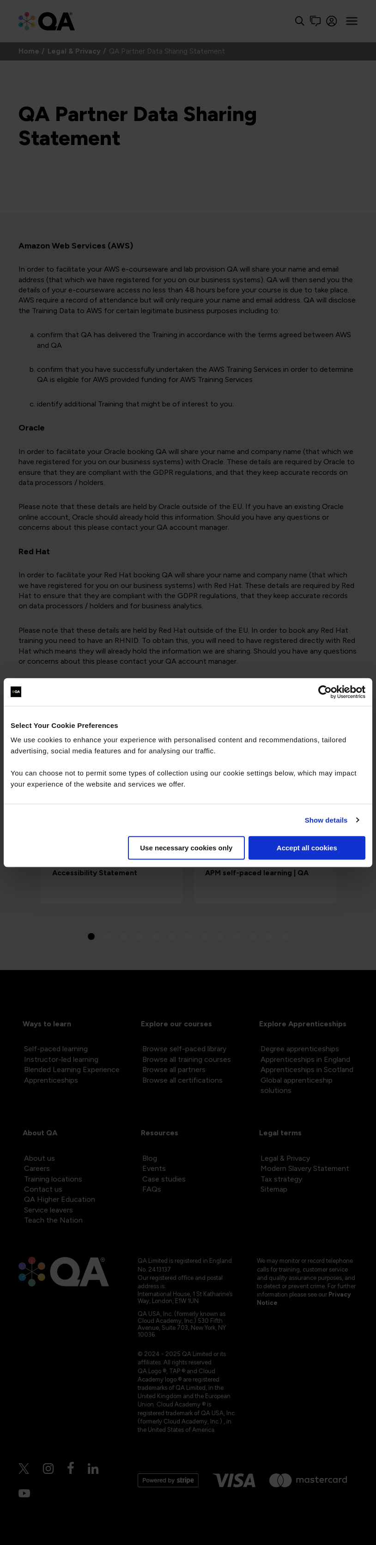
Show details (326, 820)
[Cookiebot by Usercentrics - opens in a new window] (325, 692)
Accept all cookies (307, 848)
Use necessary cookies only (186, 848)
